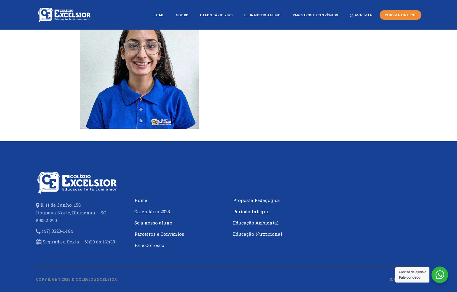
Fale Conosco (149, 245)
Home (140, 200)
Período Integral (251, 211)
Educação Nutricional (257, 234)
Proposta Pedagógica (256, 200)
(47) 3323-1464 (57, 231)
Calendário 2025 (152, 211)
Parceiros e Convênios (159, 234)
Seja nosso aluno (153, 223)
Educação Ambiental (256, 223)
